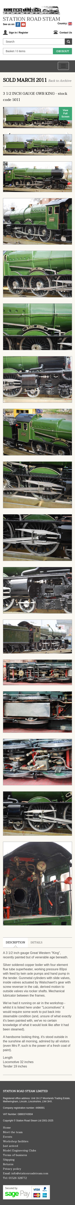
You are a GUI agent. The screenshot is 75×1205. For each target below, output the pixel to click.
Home (7, 1127)
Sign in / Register (18, 32)
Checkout (62, 51)
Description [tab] (15, 942)
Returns (8, 1164)
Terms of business (15, 1155)
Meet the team (12, 1132)
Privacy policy (12, 1169)
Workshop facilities (15, 1141)
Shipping (9, 1159)
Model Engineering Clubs (19, 1150)
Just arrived (10, 1146)
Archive (65, 81)
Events (7, 1137)
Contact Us (66, 32)
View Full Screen (65, 113)
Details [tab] (36, 942)
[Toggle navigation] (63, 66)
